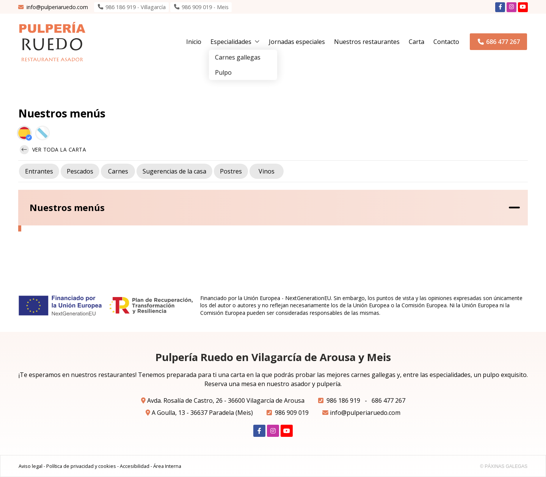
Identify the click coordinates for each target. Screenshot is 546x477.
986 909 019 (292, 412)
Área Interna (167, 466)
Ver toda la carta (53, 149)
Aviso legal (30, 466)
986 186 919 (343, 400)
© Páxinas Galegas (503, 466)
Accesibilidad (134, 466)
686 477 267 (388, 400)
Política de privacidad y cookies (81, 466)
